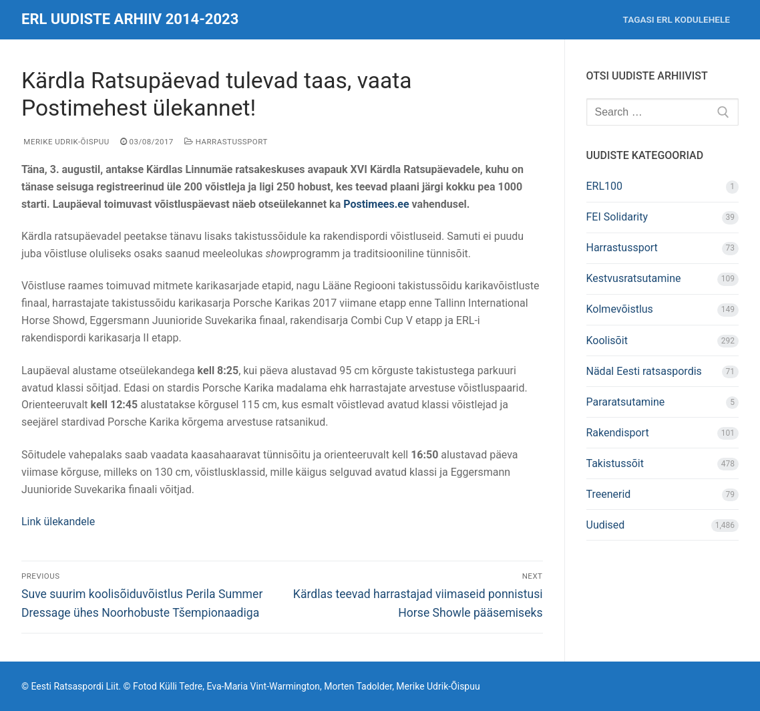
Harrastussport (226, 141)
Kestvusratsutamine (633, 278)
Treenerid (608, 494)
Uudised (605, 525)
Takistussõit (615, 463)
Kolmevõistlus (619, 309)
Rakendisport (617, 432)
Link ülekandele (58, 521)
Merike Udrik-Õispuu (65, 141)
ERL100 (604, 186)
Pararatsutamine (625, 402)
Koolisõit (607, 340)
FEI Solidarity (617, 216)
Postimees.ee (377, 204)
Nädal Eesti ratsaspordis (644, 371)
